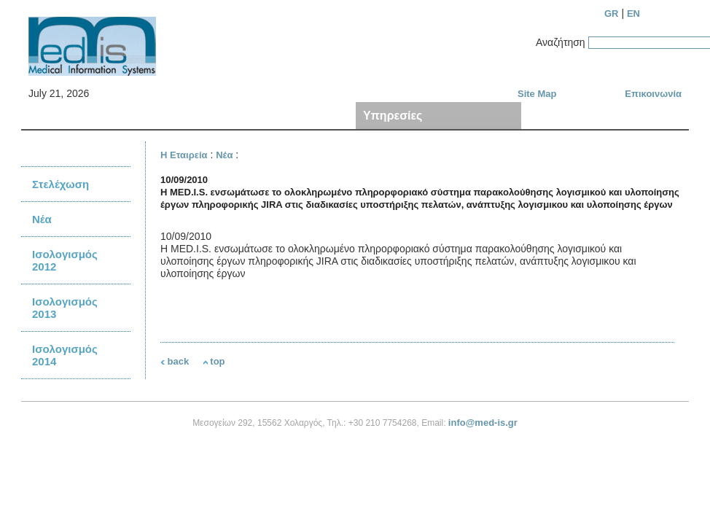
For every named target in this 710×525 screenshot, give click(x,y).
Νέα (42, 219)
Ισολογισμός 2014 (65, 355)
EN (633, 13)
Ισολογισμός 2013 (65, 307)
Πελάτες (552, 115)
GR (611, 13)
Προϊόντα (222, 115)
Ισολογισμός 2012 (65, 260)
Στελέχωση (60, 184)
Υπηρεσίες (393, 115)
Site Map (537, 93)
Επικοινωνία (653, 93)
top (214, 361)
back (174, 361)
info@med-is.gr (483, 422)
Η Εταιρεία (58, 115)
